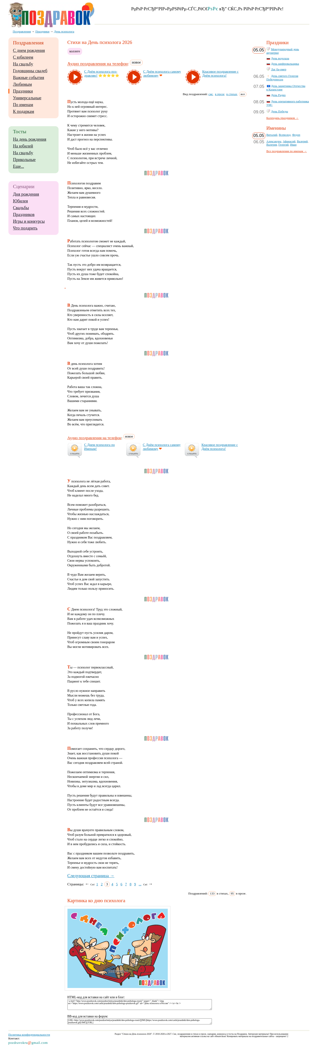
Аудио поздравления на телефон (97, 63)
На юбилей (23, 146)
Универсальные (27, 98)
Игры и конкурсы (29, 221)
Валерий (302, 141)
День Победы (279, 111)
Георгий (283, 144)
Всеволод (285, 134)
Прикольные (24, 159)
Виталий (271, 134)
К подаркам (23, 111)
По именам (23, 104)
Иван (293, 144)
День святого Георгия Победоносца (282, 77)
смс (210, 94)
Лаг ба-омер (278, 69)
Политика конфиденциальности (29, 1034)
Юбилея (20, 201)
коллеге (75, 51)
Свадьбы (21, 207)
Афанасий (289, 141)
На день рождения (29, 139)
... (140, 884)
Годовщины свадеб (30, 70)
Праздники (23, 91)
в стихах (231, 94)
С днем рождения (29, 50)
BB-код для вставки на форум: (87, 1016)
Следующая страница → (91, 875)
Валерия (271, 144)
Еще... (18, 166)
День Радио (278, 95)
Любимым (22, 84)
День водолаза (280, 58)
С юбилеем (23, 57)
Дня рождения (26, 194)
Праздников (24, 214)
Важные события (28, 77)
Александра (273, 141)
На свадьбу (23, 64)
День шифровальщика (285, 63)
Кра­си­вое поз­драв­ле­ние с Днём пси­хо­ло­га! (220, 73)
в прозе (219, 94)
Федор (296, 134)
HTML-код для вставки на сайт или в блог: (96, 997)
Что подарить (25, 228)
